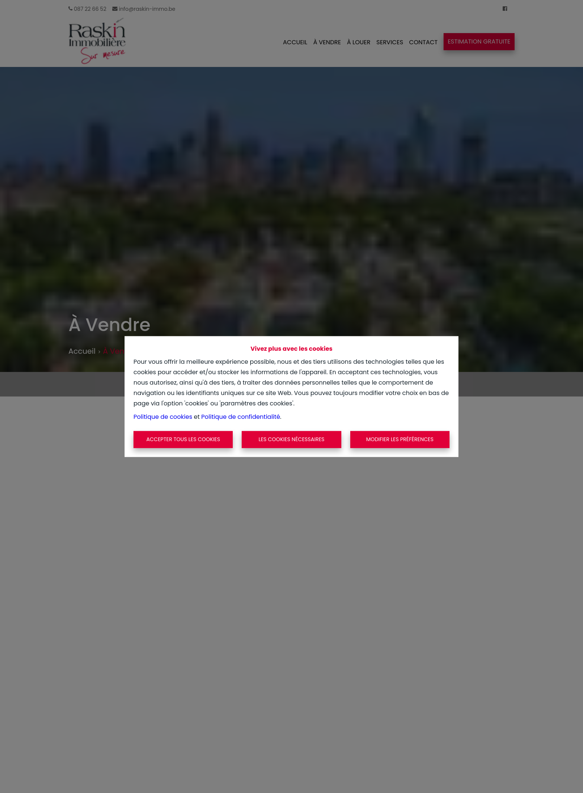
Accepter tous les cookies (183, 439)
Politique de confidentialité (240, 416)
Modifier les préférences (400, 439)
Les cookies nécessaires (291, 439)
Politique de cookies (162, 416)
